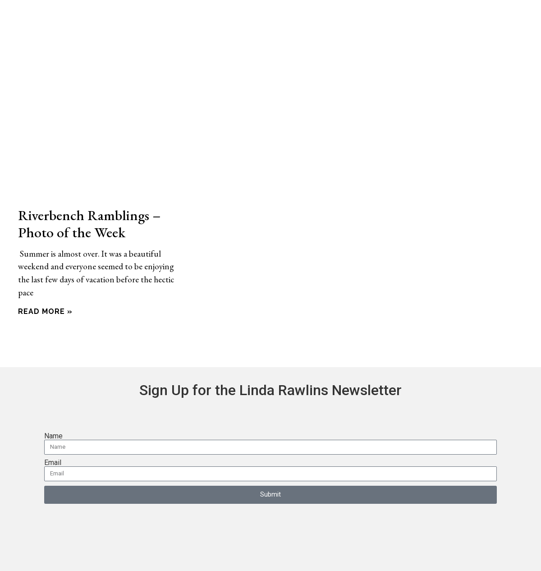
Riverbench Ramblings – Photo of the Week (89, 223)
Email (52, 462)
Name (53, 436)
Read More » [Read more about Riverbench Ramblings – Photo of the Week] (45, 311)
